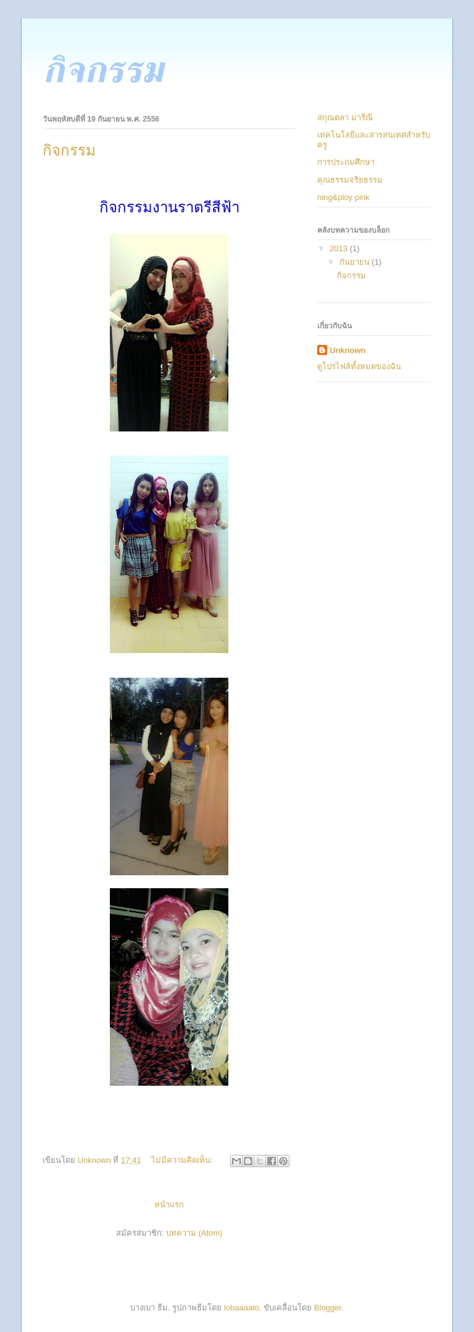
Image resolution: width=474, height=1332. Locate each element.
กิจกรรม (69, 151)
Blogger (327, 1307)
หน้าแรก (169, 1204)
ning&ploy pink (343, 197)
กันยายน (355, 262)
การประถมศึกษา (346, 162)
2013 (340, 248)
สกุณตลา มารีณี (345, 117)
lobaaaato (241, 1307)
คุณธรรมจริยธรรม (350, 180)
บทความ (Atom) (194, 1233)
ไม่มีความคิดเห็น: (183, 1160)
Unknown (348, 350)
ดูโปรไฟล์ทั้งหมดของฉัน (359, 366)
